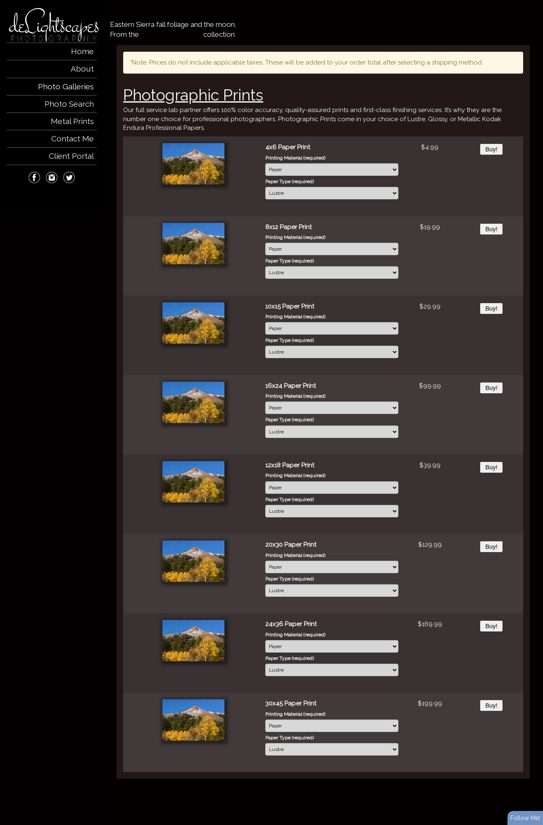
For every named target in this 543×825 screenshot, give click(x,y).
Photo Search (69, 103)
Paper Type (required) (289, 181)
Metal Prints (72, 121)
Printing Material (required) (295, 158)
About (82, 68)
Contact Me (72, 138)
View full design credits (401, 811)
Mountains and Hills (171, 34)
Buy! (491, 149)
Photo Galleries (66, 86)
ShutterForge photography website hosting (328, 811)
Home (82, 51)
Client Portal (71, 155)
